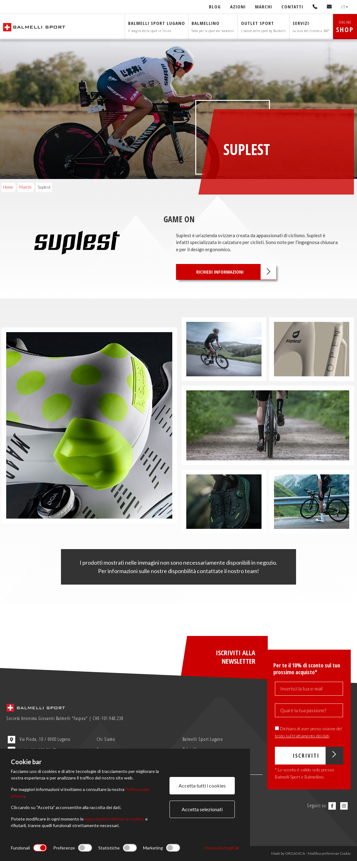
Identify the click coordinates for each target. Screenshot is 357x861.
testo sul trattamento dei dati (302, 735)
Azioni (238, 6)
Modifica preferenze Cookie (329, 853)
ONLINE (345, 26)
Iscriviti (317, 756)
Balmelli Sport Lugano (203, 739)
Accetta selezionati (202, 809)
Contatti (292, 6)
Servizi (311, 26)
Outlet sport (263, 26)
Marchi (263, 6)
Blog (215, 6)
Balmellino (213, 26)
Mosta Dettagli (222, 847)
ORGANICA (295, 853)
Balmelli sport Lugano (156, 26)
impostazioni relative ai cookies (114, 818)
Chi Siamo (106, 739)
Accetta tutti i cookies (202, 785)
